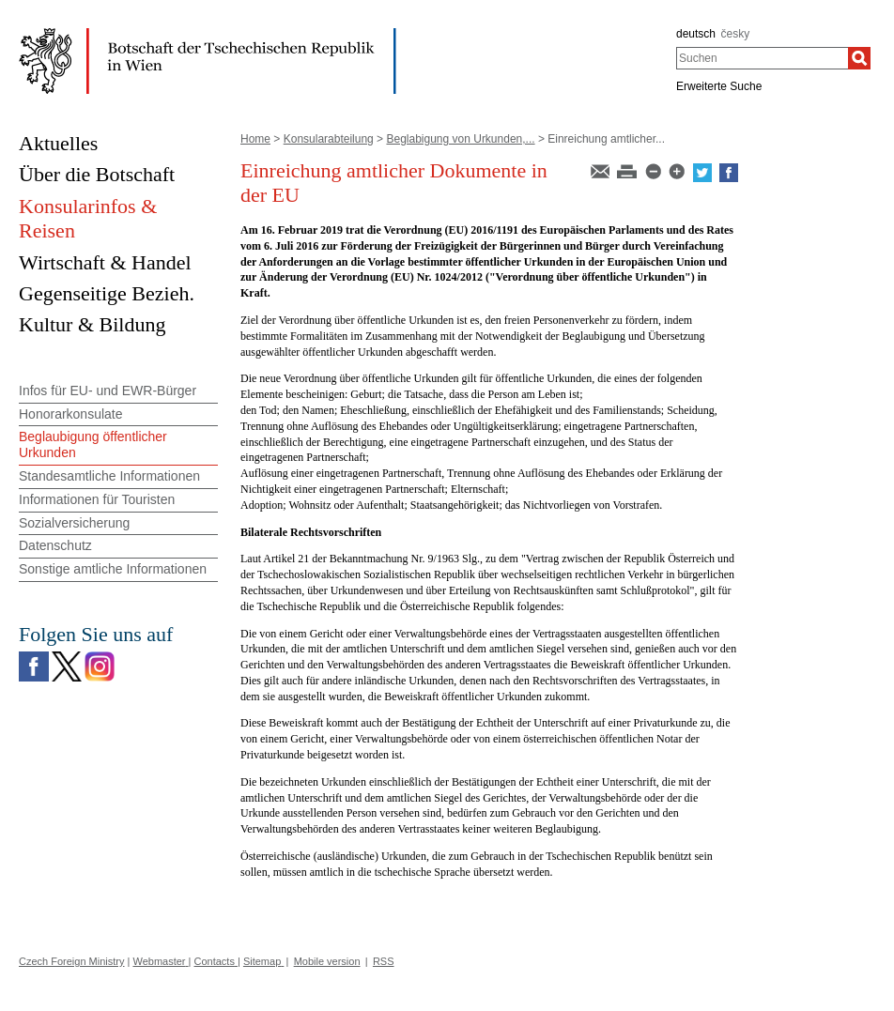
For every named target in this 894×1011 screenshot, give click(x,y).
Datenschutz (55, 545)
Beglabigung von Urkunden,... (460, 139)
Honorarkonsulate (71, 413)
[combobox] (762, 58)
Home (255, 139)
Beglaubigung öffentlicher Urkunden (93, 444)
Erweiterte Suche (719, 86)
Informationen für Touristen (97, 499)
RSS (383, 961)
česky (735, 33)
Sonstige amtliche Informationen (113, 568)
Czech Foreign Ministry (71, 961)
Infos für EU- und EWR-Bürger (107, 390)
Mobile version (327, 961)
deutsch (696, 33)
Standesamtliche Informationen (109, 475)
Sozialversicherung (74, 522)
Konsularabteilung (329, 139)
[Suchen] (859, 58)
